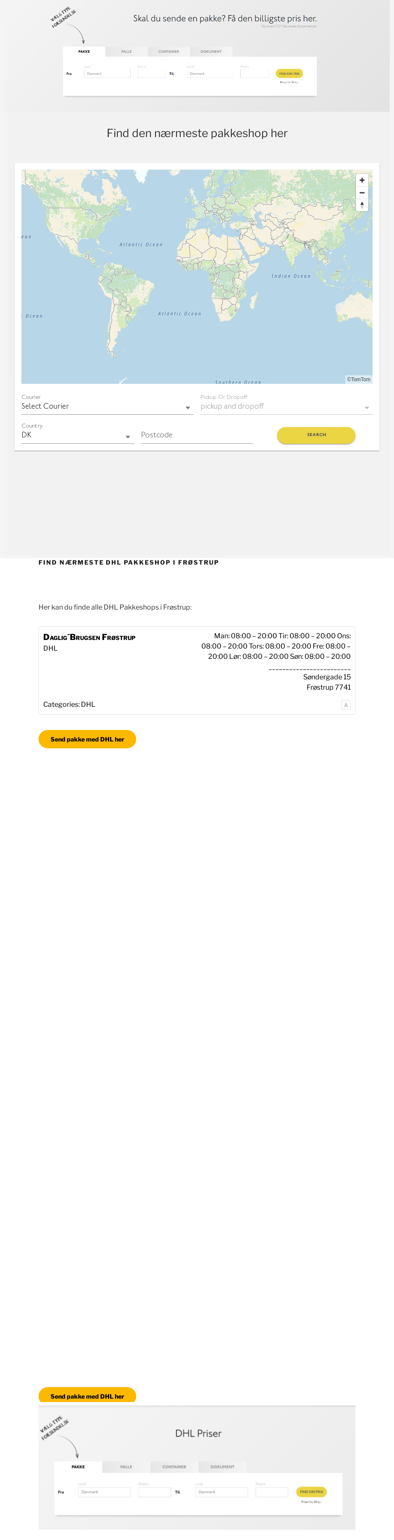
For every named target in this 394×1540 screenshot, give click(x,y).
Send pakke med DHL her (87, 739)
